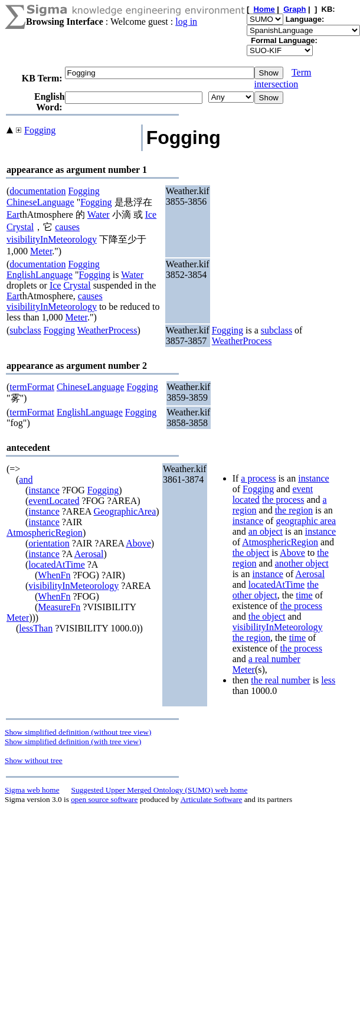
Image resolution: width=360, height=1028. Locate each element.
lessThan (36, 628)
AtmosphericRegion (44, 533)
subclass (25, 330)
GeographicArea (125, 511)
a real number (274, 659)
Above (138, 543)
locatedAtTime (56, 564)
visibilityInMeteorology (51, 239)
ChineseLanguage (40, 202)
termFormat (31, 387)
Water (98, 214)
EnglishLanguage (39, 275)
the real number (280, 680)
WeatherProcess (107, 330)
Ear (12, 214)
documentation (37, 191)
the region (294, 510)
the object (251, 553)
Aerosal (89, 554)
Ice (151, 214)
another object (302, 563)
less (328, 680)
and (25, 479)
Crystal (20, 227)
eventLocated (53, 501)
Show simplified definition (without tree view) (78, 732)
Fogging (39, 130)
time (304, 595)
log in (186, 22)
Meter (41, 251)
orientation (48, 543)
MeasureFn (59, 607)
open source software (104, 799)
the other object (276, 590)
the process (283, 500)
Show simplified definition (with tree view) (73, 741)
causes (67, 227)
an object (265, 531)
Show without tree (34, 760)
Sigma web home (32, 789)
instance (43, 490)
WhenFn (54, 575)
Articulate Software (212, 799)
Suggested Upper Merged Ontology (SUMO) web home (159, 789)
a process (258, 478)
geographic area (306, 521)
